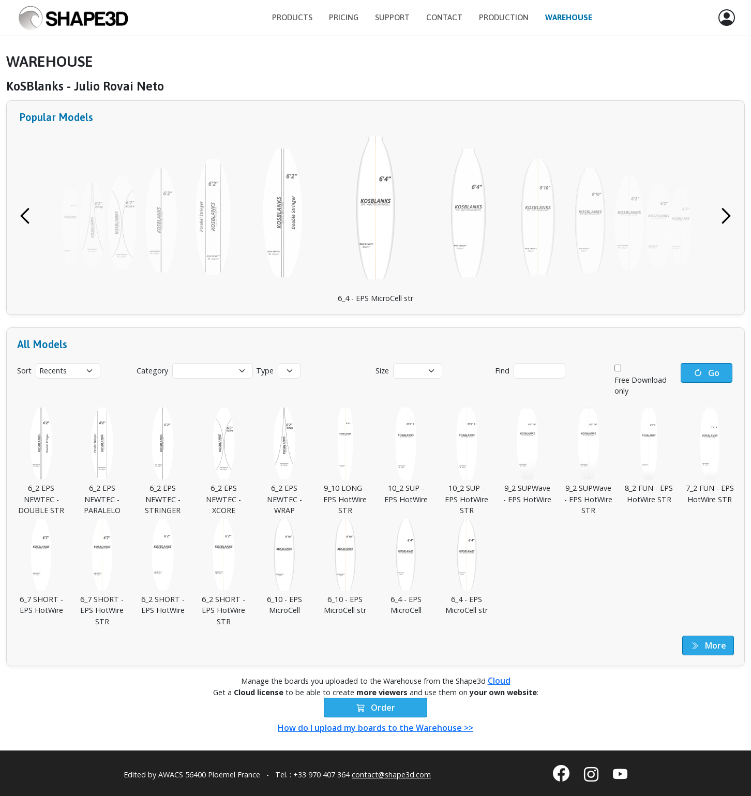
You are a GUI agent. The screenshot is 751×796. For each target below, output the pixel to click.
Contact (444, 17)
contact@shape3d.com (391, 774)
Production (504, 17)
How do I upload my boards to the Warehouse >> (375, 727)
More (708, 645)
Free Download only (640, 385)
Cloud (499, 680)
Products (292, 17)
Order (375, 707)
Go (706, 373)
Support (392, 17)
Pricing (343, 17)
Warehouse (568, 17)
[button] (726, 18)
